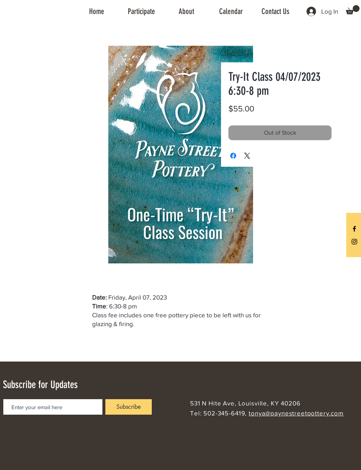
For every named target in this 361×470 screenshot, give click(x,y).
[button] (141, 11)
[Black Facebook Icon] (354, 228)
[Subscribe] (128, 407)
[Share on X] (247, 155)
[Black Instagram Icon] (354, 241)
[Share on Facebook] (233, 155)
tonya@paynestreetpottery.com (296, 413)
